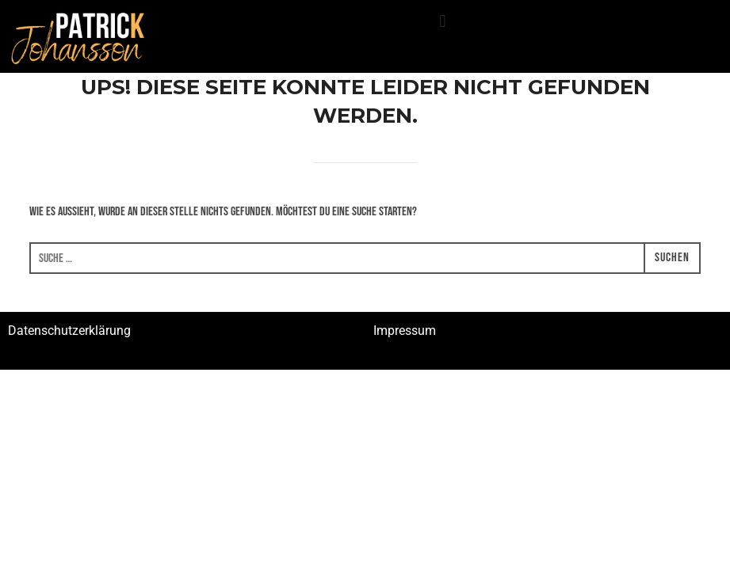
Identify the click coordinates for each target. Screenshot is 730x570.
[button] (442, 21)
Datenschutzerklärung (69, 330)
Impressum (404, 330)
